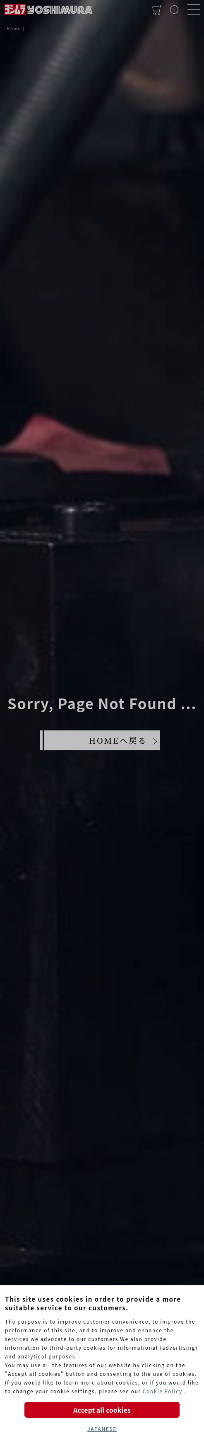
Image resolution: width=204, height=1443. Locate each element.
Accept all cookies (101, 1410)
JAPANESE (102, 1428)
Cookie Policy (162, 1390)
